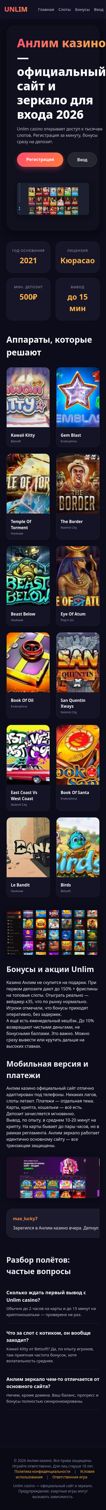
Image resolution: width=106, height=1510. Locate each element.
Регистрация (40, 159)
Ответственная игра (69, 1476)
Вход (99, 9)
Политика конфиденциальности (42, 1471)
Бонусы (82, 9)
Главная (46, 9)
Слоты (64, 9)
